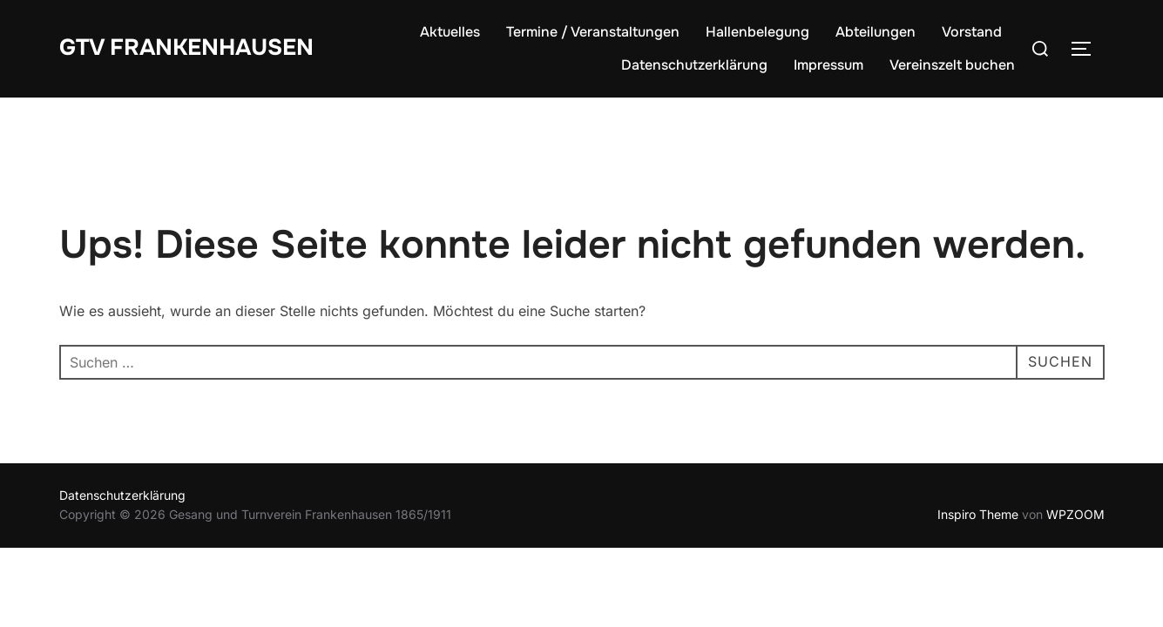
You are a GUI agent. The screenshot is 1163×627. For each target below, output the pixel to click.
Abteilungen (875, 32)
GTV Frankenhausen (186, 47)
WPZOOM (1075, 514)
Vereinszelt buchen (952, 65)
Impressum (828, 65)
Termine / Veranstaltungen (593, 32)
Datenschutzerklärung (694, 65)
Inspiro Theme (977, 514)
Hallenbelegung (757, 32)
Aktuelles (450, 32)
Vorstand (972, 32)
